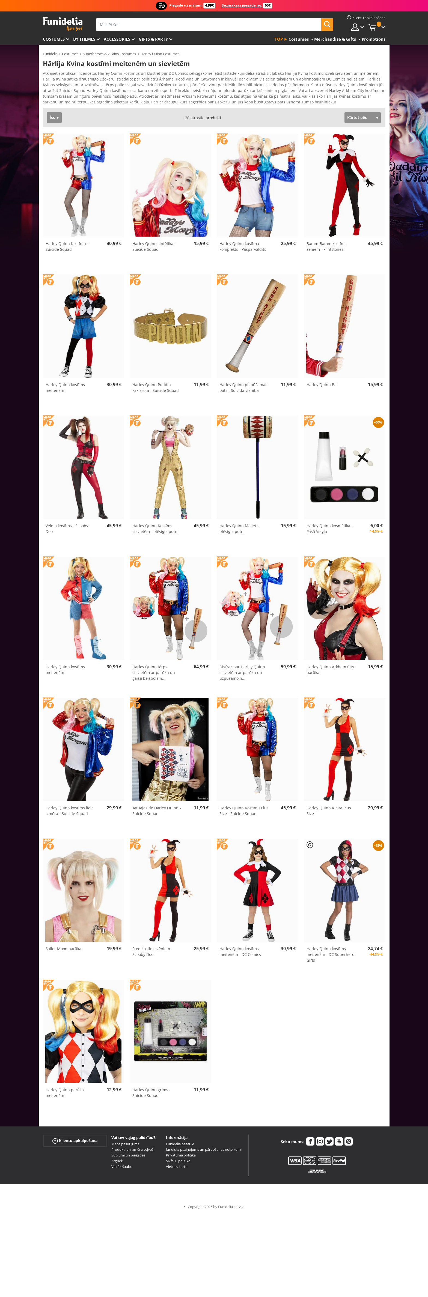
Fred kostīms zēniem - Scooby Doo (152, 953)
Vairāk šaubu (121, 1168)
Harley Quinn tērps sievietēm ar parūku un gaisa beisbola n (153, 674)
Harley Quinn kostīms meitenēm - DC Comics (240, 953)
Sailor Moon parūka (63, 950)
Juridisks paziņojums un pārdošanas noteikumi (204, 1151)
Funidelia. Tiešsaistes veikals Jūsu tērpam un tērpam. (62, 24)
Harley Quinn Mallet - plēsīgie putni (239, 530)
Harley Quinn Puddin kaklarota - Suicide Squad (155, 389)
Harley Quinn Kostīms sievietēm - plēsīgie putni (155, 530)
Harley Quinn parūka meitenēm (65, 1094)
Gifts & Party (153, 39)
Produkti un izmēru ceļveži (132, 1151)
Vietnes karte (176, 1168)
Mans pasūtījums (125, 1145)
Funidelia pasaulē (180, 1145)
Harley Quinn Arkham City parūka (330, 671)
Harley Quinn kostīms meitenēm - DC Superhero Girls (330, 956)
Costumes (54, 39)
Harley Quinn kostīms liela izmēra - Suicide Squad (70, 812)
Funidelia (50, 53)
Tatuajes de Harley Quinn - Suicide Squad (156, 812)
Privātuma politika (181, 1157)
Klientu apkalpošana (74, 1142)
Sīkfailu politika (178, 1162)
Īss (52, 119)
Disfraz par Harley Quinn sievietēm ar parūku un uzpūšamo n (242, 674)
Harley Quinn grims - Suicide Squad (151, 1094)
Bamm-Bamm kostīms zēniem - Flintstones (326, 248)
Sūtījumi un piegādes (128, 1157)
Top (279, 39)
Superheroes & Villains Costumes (109, 53)
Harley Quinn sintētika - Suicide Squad (154, 248)
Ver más (56, 103)
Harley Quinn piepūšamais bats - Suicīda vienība (243, 389)
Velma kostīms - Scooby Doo (67, 530)
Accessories (117, 39)
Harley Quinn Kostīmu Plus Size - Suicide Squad (244, 812)
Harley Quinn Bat (322, 386)
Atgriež (117, 1162)
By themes (84, 39)
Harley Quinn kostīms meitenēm (65, 389)
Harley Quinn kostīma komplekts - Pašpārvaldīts (242, 248)
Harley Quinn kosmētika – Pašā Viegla (330, 530)
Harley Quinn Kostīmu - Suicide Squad (67, 248)
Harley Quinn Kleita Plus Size (329, 812)
